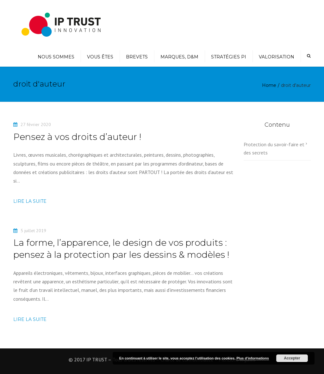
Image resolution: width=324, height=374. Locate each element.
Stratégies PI (228, 57)
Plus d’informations (252, 358)
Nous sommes (56, 57)
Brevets (137, 57)
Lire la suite (30, 201)
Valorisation (276, 57)
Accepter (292, 358)
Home (269, 85)
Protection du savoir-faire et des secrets (274, 148)
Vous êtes (100, 57)
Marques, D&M (179, 57)
